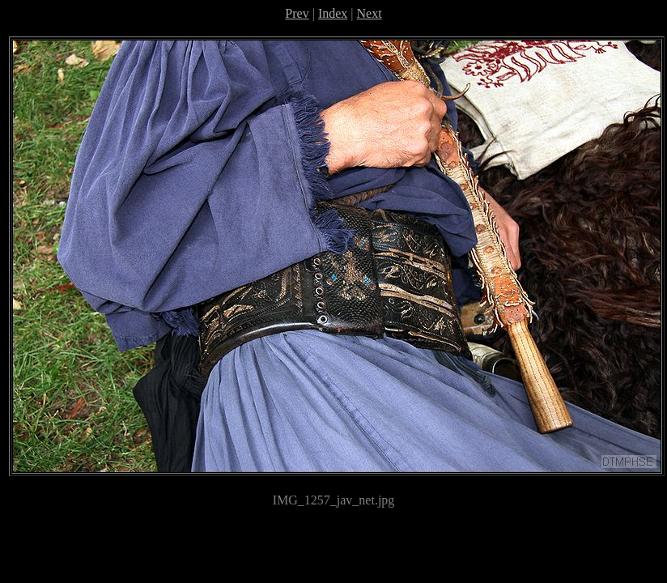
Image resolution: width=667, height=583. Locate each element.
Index (332, 13)
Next (369, 13)
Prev (296, 13)
